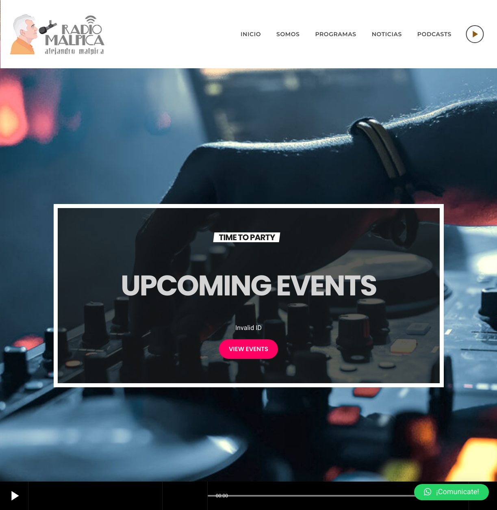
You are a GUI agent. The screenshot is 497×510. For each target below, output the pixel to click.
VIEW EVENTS (248, 349)
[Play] (475, 34)
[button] (451, 492)
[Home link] (57, 34)
